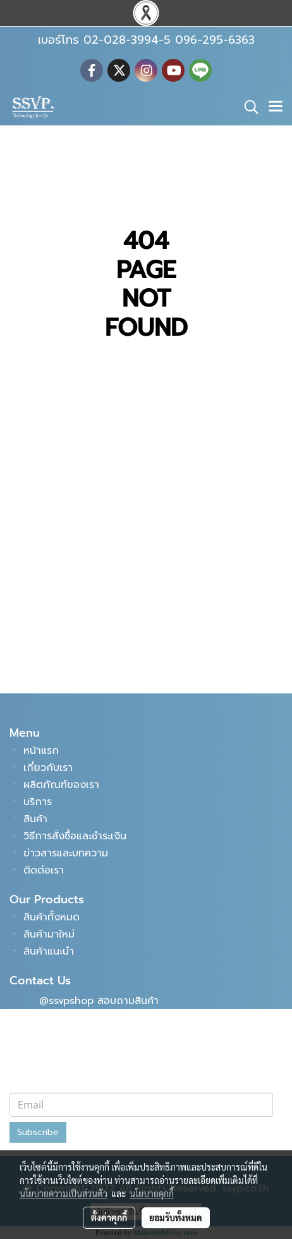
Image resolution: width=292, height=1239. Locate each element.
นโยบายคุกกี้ (152, 1193)
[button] (247, 107)
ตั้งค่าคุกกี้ (109, 1217)
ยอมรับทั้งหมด (175, 1217)
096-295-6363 (75, 637)
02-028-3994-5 (78, 615)
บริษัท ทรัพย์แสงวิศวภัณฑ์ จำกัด (101, 1046)
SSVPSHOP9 (68, 1023)
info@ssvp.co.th (78, 660)
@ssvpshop (66, 1000)
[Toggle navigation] (275, 107)
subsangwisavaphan (89, 1069)
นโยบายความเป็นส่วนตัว (63, 1193)
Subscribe (38, 1132)
